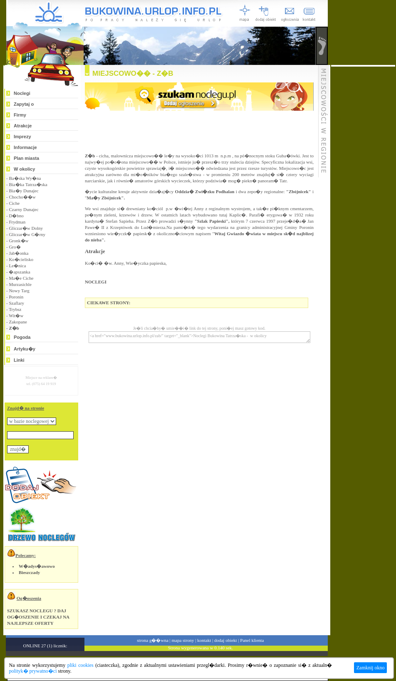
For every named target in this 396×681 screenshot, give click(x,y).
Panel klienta (252, 640)
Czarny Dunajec (23, 209)
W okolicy (24, 169)
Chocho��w (22, 196)
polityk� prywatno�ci (33, 671)
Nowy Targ (19, 290)
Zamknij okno (370, 668)
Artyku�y (24, 348)
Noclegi (22, 93)
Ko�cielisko (21, 259)
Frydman (17, 221)
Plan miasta (26, 158)
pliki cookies (80, 665)
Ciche (14, 203)
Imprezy (22, 136)
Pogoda (22, 337)
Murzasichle (20, 284)
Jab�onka (18, 253)
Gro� (14, 246)
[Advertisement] (363, 191)
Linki (19, 360)
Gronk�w (18, 240)
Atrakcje (23, 125)
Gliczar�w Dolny (26, 228)
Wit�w (16, 315)
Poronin (16, 296)
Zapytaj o (24, 104)
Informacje (25, 147)
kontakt (204, 640)
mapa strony (182, 640)
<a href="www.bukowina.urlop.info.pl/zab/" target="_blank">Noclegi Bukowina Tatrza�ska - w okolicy (199, 337)
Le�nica (17, 265)
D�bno (16, 215)
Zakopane (18, 321)
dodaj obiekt (225, 640)
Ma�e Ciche (21, 278)
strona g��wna (152, 640)
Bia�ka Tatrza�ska (28, 184)
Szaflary (16, 303)
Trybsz (15, 309)
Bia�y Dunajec (23, 190)
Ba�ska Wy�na (25, 178)
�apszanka (19, 271)
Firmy (20, 114)
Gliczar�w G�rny (27, 234)
